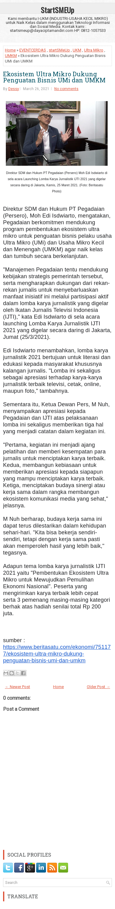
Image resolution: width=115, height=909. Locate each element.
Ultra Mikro (93, 50)
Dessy (13, 89)
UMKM (11, 55)
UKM (77, 50)
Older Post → (98, 686)
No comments (66, 89)
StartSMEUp (57, 9)
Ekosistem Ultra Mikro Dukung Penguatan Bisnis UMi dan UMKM (54, 77)
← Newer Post (17, 686)
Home (10, 50)
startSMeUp (59, 50)
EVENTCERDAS (32, 50)
